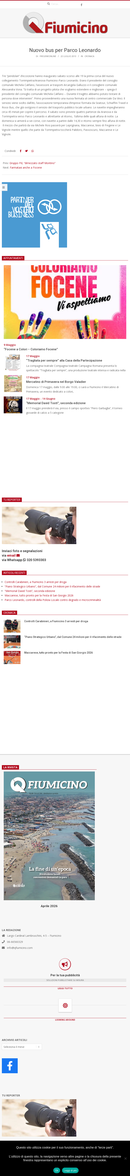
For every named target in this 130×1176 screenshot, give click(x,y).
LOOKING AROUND (65, 1019)
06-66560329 (15, 942)
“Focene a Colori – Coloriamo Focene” (31, 349)
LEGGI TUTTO (65, 988)
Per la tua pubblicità (65, 975)
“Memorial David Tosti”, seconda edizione (56, 403)
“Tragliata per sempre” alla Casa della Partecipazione (64, 360)
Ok (56, 1170)
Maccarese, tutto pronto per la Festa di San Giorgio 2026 (39, 595)
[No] (125, 1158)
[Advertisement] (65, 458)
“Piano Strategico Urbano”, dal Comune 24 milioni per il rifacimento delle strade (52, 586)
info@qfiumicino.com (20, 948)
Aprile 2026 (49, 906)
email (13, 555)
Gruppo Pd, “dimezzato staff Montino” (32, 163)
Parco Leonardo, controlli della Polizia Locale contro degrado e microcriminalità (53, 600)
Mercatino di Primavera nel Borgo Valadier (57, 382)
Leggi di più (70, 1170)
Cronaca (89, 56)
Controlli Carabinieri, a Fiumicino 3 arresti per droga (35, 582)
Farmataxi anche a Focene (26, 167)
